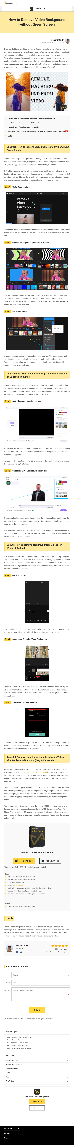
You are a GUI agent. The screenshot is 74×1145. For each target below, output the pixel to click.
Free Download (37, 1102)
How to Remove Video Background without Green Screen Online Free (31, 119)
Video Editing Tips (37, 1060)
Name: (8, 975)
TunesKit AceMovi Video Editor (35, 772)
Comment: (7, 990)
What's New (37, 1081)
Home (7, 1019)
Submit (37, 1010)
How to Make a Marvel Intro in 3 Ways (19, 1048)
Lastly (10, 135)
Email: (8, 982)
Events (37, 1073)
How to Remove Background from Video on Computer (26, 123)
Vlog (37, 1077)
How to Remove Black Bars (16, 1040)
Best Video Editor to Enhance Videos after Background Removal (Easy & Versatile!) (38, 131)
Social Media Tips (37, 1069)
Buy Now (37, 1108)
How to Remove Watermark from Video (19, 1037)
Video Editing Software (37, 1064)
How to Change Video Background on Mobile (23, 127)
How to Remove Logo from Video (18, 1043)
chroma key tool (17, 885)
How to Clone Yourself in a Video (17, 1045)
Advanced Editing (18, 1019)
